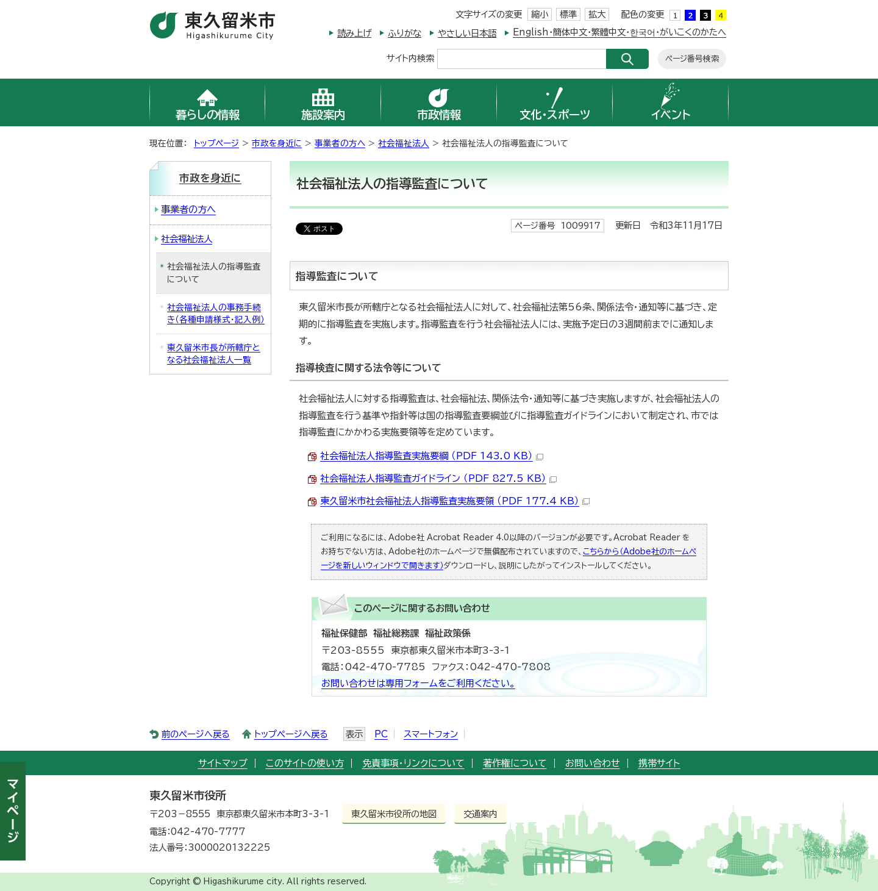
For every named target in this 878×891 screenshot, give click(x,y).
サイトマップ (223, 763)
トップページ (216, 143)
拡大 (596, 14)
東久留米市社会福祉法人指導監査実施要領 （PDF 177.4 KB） (455, 501)
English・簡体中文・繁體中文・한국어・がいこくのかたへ (619, 32)
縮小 (539, 14)
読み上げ (354, 33)
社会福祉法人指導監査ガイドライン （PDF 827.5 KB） (438, 478)
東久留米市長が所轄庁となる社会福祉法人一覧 (213, 354)
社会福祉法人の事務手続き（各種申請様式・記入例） (216, 313)
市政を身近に (277, 143)
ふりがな (404, 33)
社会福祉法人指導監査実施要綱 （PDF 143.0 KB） (431, 455)
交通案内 (480, 813)
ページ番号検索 (692, 59)
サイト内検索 (410, 57)
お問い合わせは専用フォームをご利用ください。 (418, 683)
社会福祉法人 (403, 143)
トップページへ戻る (291, 734)
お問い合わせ (592, 763)
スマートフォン (431, 734)
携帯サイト (659, 763)
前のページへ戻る (196, 734)
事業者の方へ (340, 143)
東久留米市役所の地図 (394, 813)
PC (381, 734)
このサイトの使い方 (305, 763)
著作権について (515, 763)
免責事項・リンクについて (413, 763)
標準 (568, 14)
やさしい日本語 (467, 33)
